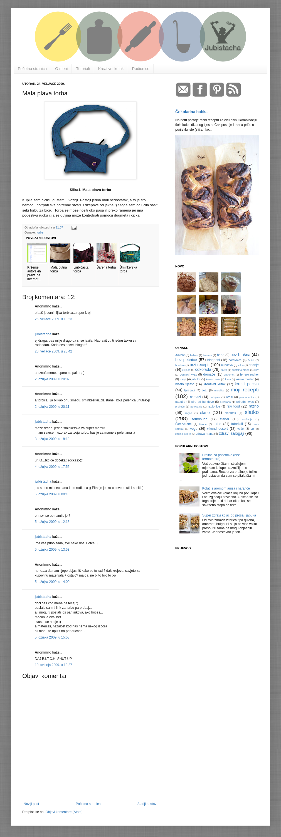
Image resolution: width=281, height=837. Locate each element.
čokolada (203, 369)
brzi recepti (199, 364)
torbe (39, 232)
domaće (209, 374)
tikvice (203, 424)
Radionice (140, 68)
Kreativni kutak (111, 68)
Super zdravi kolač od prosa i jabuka (229, 515)
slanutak (230, 412)
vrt (252, 428)
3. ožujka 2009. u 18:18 (52, 439)
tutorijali (237, 424)
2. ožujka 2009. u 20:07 (52, 379)
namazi (195, 397)
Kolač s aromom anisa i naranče (226, 488)
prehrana (225, 401)
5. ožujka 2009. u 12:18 (52, 522)
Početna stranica (32, 68)
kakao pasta (213, 379)
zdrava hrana (204, 433)
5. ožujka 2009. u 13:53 (52, 550)
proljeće (180, 406)
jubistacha (43, 334)
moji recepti (245, 390)
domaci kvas (188, 374)
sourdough (200, 419)
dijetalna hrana (241, 369)
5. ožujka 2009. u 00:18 (52, 494)
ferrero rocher (249, 374)
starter (224, 419)
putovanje (196, 406)
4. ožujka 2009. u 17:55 (52, 467)
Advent (180, 355)
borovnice (235, 360)
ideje (183, 379)
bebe (221, 355)
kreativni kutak (214, 384)
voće (240, 428)
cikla (241, 365)
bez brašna (240, 354)
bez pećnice (186, 359)
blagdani (213, 360)
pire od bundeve (202, 401)
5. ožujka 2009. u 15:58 (52, 637)
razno (254, 406)
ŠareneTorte (183, 424)
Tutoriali (83, 68)
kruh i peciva (247, 384)
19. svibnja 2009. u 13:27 (53, 665)
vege (193, 429)
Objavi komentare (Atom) (63, 812)
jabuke (196, 379)
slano (204, 412)
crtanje (254, 365)
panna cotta (246, 397)
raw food (233, 406)
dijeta (224, 369)
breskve (180, 365)
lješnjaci (189, 390)
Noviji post (31, 804)
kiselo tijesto (184, 384)
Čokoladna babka (191, 112)
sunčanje (247, 419)
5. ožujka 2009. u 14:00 (52, 582)
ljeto (205, 390)
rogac (188, 412)
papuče (180, 401)
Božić (251, 360)
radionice (214, 406)
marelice (219, 390)
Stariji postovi (147, 804)
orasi (229, 397)
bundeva (227, 365)
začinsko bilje (183, 433)
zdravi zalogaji (231, 433)
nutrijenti (215, 397)
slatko (252, 412)
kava (228, 379)
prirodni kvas (245, 401)
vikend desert (217, 429)
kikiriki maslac (245, 379)
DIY (256, 369)
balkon (194, 355)
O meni (61, 68)
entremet (229, 374)
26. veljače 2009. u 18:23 (53, 319)
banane (207, 355)
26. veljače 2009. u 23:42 (53, 351)
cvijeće (186, 369)
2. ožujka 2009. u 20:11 (52, 407)
